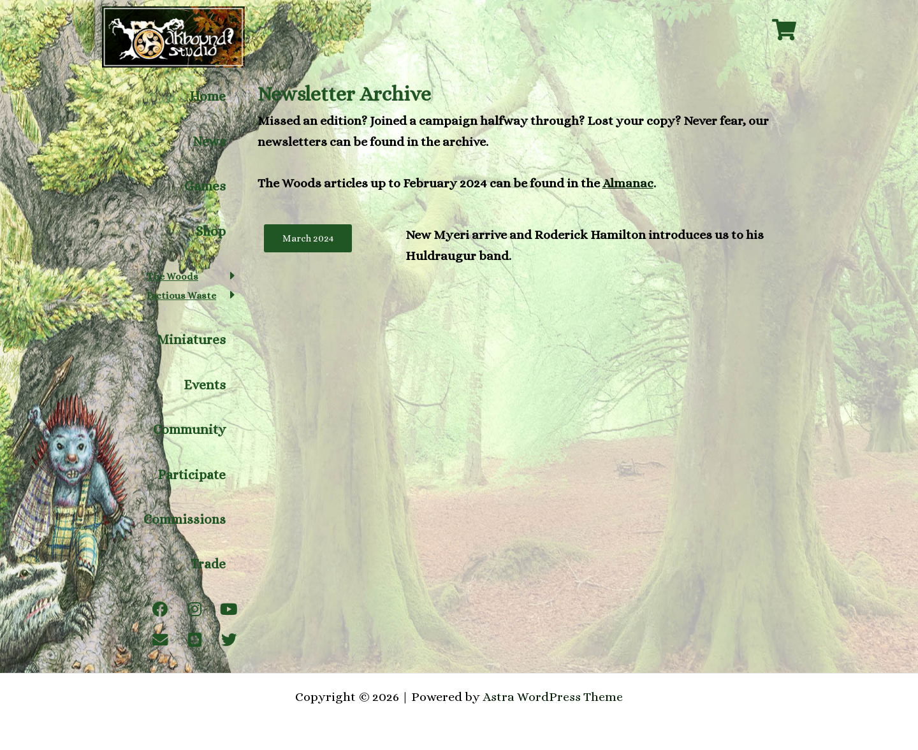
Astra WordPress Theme (553, 696)
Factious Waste (182, 299)
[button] (191, 280)
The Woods (173, 280)
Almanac (627, 183)
